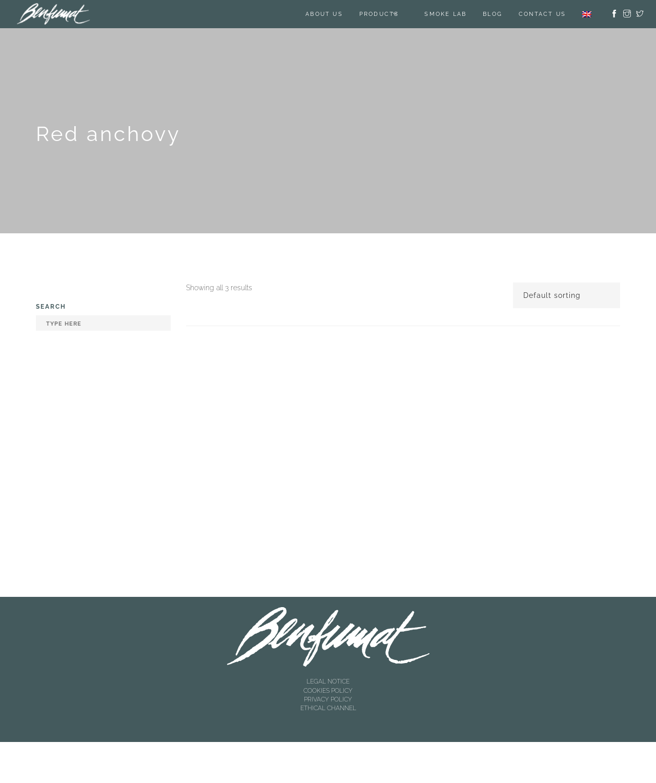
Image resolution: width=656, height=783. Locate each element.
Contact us (542, 14)
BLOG (492, 14)
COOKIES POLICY (328, 690)
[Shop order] (566, 295)
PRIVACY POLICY (328, 699)
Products (379, 14)
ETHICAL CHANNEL (328, 708)
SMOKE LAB (445, 14)
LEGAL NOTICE (328, 681)
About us (324, 14)
